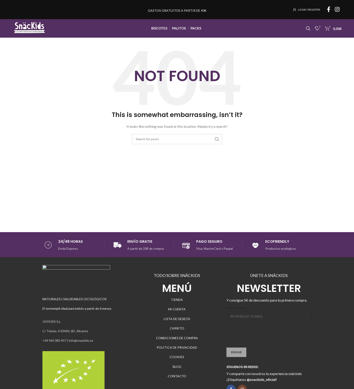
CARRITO (177, 334)
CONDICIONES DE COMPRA (177, 343)
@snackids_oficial (261, 385)
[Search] (308, 32)
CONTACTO (177, 381)
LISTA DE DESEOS (177, 324)
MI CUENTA (177, 314)
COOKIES (177, 362)
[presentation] (260, 342)
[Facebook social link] (329, 11)
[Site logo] (31, 32)
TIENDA (177, 305)
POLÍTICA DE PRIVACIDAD (177, 353)
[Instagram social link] (337, 11)
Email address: (236, 313)
